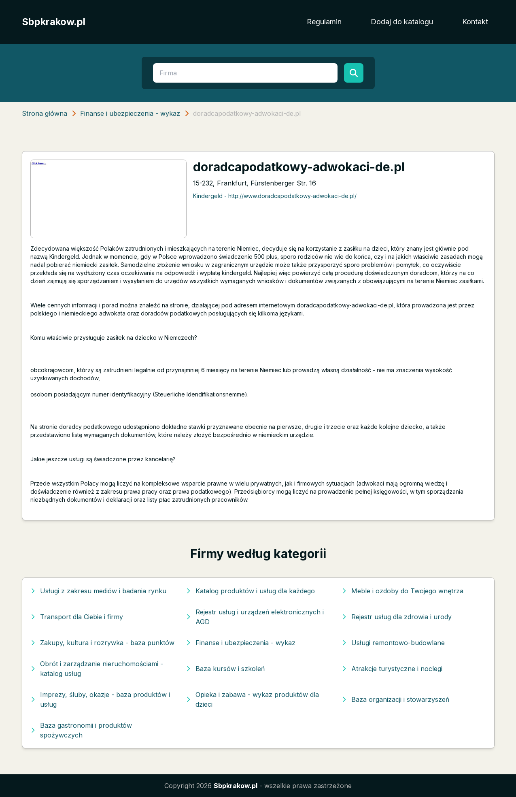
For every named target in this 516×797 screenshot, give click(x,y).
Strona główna (44, 113)
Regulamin (324, 21)
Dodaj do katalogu (402, 21)
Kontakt (475, 21)
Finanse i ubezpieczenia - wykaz (130, 113)
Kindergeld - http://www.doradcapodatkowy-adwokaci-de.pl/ (275, 195)
